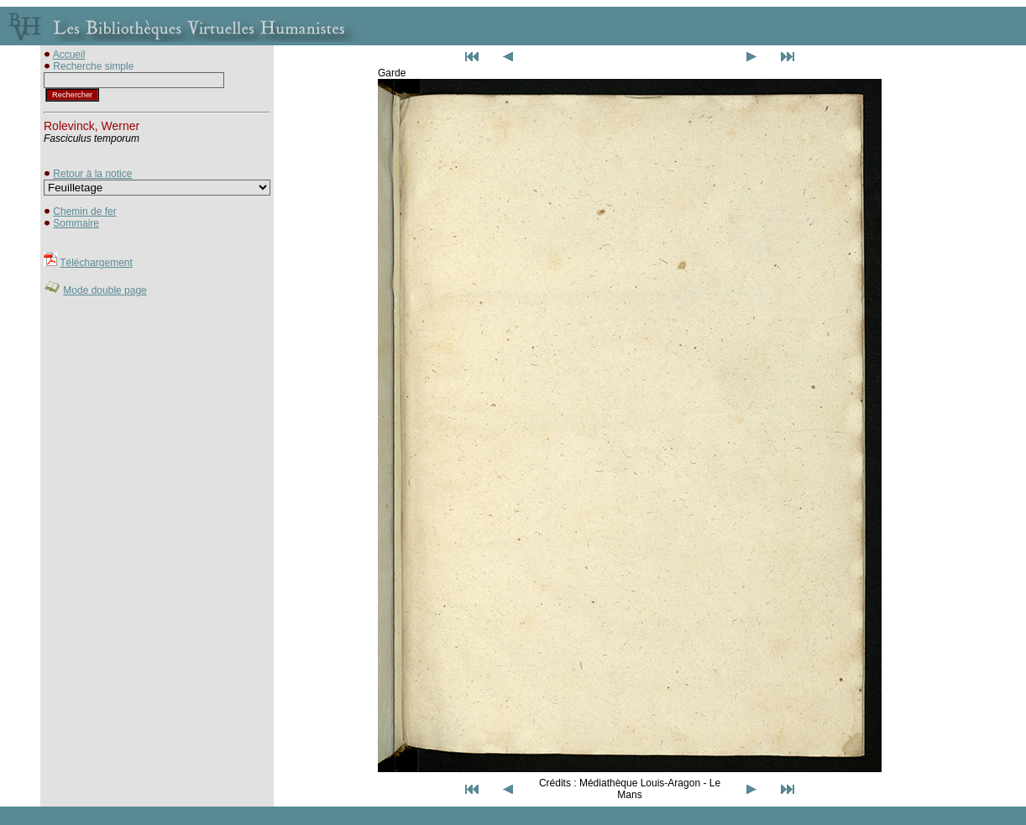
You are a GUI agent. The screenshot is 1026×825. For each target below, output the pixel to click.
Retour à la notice (92, 174)
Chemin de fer (84, 211)
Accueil (69, 54)
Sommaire (76, 223)
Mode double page (104, 290)
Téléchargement (96, 263)
